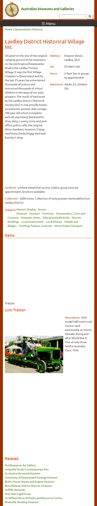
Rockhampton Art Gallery (20, 465)
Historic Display (26, 209)
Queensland (22, 29)
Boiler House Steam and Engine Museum (29, 481)
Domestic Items (30, 217)
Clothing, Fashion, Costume (35, 225)
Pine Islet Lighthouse (18, 493)
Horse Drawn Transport (69, 225)
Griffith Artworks (15, 489)
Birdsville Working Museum (21, 502)
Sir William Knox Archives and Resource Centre (33, 498)
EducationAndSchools (56, 217)
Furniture (48, 213)
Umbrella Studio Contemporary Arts (27, 469)
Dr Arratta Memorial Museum (22, 473)
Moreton (37, 29)
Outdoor (34, 213)
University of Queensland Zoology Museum (31, 477)
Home (8, 29)
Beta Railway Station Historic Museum (28, 485)
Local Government (32, 221)
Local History (54, 221)
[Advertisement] (26, 162)
